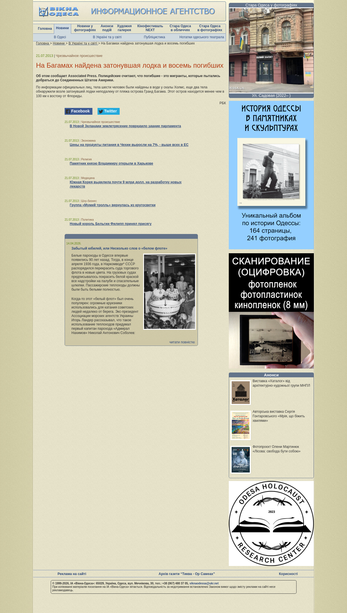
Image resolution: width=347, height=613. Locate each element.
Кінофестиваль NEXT (150, 28)
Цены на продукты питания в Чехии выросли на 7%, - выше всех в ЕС (129, 145)
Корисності (288, 574)
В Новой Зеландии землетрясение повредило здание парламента (125, 126)
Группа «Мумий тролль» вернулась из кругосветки (113, 205)
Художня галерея (124, 28)
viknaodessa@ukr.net (204, 583)
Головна (45, 29)
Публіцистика (154, 37)
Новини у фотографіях (85, 28)
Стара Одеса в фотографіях (209, 28)
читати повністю (182, 342)
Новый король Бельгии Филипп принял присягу (111, 224)
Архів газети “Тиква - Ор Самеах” (187, 574)
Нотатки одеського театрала (201, 37)
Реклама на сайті (72, 574)
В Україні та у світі (107, 37)
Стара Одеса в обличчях (180, 28)
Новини (62, 28)
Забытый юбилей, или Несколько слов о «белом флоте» (119, 248)
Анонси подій (107, 28)
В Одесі (60, 37)
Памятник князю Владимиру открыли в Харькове (111, 163)
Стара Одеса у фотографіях (271, 5)
